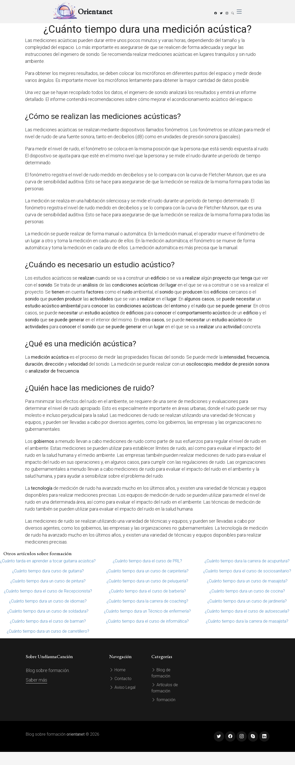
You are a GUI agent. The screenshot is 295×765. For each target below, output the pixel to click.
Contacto (120, 678)
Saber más (36, 680)
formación (163, 699)
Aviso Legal (122, 687)
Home (117, 669)
